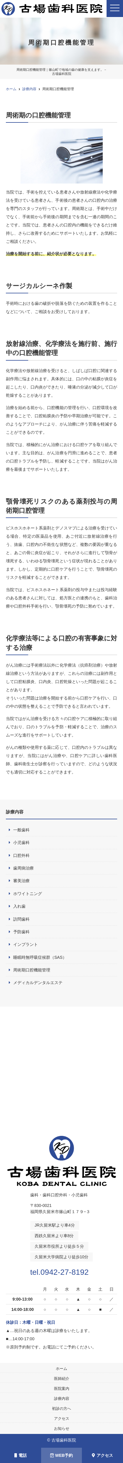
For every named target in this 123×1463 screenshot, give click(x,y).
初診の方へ (61, 1408)
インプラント (25, 944)
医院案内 (61, 1388)
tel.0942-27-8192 (61, 1272)
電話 (20, 1455)
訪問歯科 (21, 919)
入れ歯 (19, 906)
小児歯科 (21, 842)
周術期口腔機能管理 (31, 970)
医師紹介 (61, 1378)
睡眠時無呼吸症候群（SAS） (40, 957)
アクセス (61, 1418)
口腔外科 (21, 855)
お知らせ (61, 1428)
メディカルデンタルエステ (38, 982)
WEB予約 (61, 1455)
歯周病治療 (23, 868)
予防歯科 (21, 931)
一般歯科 (21, 830)
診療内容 (61, 1398)
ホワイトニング (27, 893)
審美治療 (21, 880)
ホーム (61, 1368)
